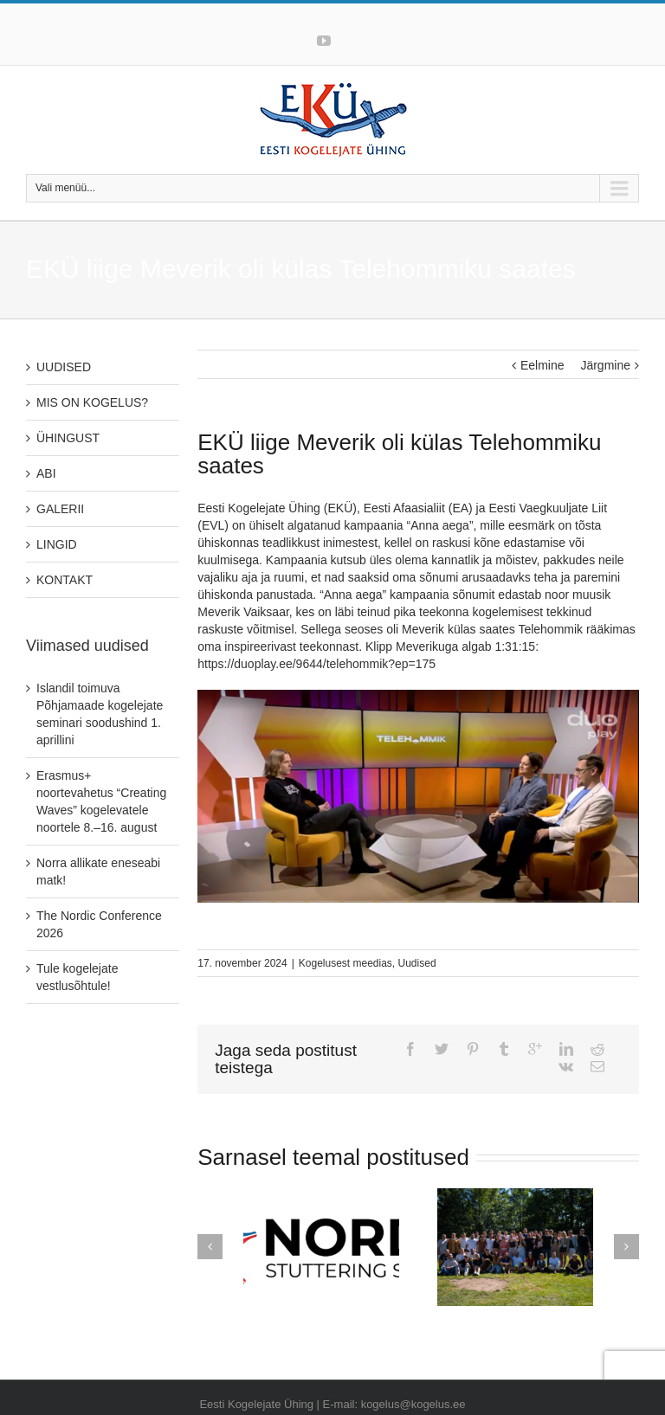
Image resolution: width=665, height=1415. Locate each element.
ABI (46, 473)
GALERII (60, 509)
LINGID (56, 544)
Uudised (417, 963)
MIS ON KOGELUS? (92, 402)
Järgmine (605, 365)
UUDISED (63, 367)
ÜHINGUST (68, 438)
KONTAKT (64, 580)
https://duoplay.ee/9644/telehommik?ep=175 (316, 664)
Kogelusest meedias (345, 963)
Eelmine (542, 365)
